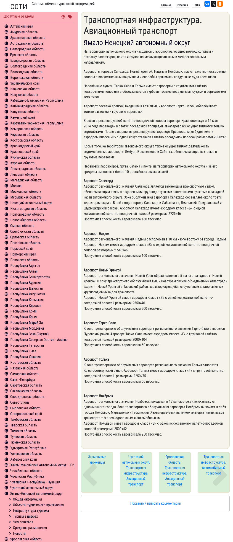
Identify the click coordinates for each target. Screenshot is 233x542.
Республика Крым (23, 317)
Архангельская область (27, 38)
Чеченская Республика (27, 476)
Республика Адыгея (25, 265)
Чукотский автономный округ (31, 488)
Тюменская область (25, 442)
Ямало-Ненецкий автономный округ (36, 493)
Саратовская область (26, 385)
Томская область (23, 431)
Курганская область (25, 157)
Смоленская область (25, 408)
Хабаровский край (23, 459)
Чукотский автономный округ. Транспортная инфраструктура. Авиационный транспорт (136, 470)
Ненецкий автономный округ (31, 203)
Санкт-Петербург (23, 379)
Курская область (22, 163)
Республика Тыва (23, 351)
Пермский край (21, 248)
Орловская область (24, 237)
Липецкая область (23, 174)
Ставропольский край (26, 414)
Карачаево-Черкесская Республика (36, 123)
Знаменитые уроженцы (97, 460)
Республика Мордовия (27, 328)
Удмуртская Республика (28, 448)
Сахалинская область (26, 391)
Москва (15, 186)
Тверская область (23, 425)
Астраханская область (27, 43)
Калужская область (25, 112)
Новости (19, 533)
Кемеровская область (26, 129)
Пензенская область (25, 243)
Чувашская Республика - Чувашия (35, 482)
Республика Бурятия (25, 283)
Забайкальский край (25, 83)
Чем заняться (23, 522)
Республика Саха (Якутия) (29, 334)
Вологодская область (26, 72)
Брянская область (23, 55)
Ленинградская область (28, 169)
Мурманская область (26, 197)
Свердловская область (27, 397)
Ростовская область (25, 362)
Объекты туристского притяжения (38, 505)
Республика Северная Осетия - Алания (38, 340)
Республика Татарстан (27, 345)
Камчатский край (22, 117)
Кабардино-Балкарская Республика (36, 100)
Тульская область (23, 436)
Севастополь (19, 402)
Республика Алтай (23, 271)
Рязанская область (24, 368)
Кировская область (24, 134)
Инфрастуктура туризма (31, 510)
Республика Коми (23, 311)
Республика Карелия (25, 305)
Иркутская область (24, 95)
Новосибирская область (28, 220)
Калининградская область (29, 106)
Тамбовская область (25, 419)
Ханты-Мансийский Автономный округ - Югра (43, 465)
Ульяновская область (26, 454)
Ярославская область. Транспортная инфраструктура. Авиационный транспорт (174, 470)
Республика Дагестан (26, 288)
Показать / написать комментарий (155, 503)
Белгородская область (27, 49)
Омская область (22, 226)
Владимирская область (27, 60)
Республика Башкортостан (30, 277)
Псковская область (24, 260)
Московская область (25, 191)
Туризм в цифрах (25, 516)
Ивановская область (25, 89)
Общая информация (27, 499)
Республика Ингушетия (27, 294)
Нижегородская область (28, 208)
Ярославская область (26, 539)
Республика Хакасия (25, 357)
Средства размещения (30, 528)
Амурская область (24, 32)
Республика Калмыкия (27, 300)
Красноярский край (24, 152)
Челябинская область (26, 471)
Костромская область (26, 140)
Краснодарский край (25, 146)
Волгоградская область (28, 66)
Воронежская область (26, 77)
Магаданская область (26, 180)
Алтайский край (21, 26)
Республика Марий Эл (26, 322)
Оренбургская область (27, 231)
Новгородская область (27, 214)
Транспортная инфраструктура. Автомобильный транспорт (213, 465)
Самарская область (24, 374)
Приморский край (23, 254)
